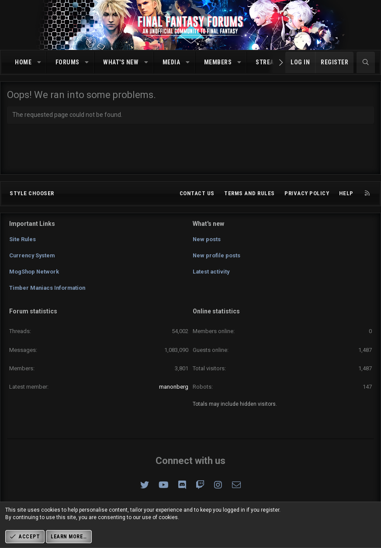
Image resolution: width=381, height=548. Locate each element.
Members (218, 62)
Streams (269, 62)
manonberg (173, 386)
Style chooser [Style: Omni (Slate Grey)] (32, 196)
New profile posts (217, 256)
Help (346, 196)
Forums (67, 62)
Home (23, 62)
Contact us (197, 196)
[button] (39, 63)
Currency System (33, 256)
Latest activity (212, 272)
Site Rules (22, 241)
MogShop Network (34, 272)
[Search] (366, 63)
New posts (207, 241)
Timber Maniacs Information (49, 288)
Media (171, 62)
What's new (121, 62)
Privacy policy (306, 196)
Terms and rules (249, 196)
